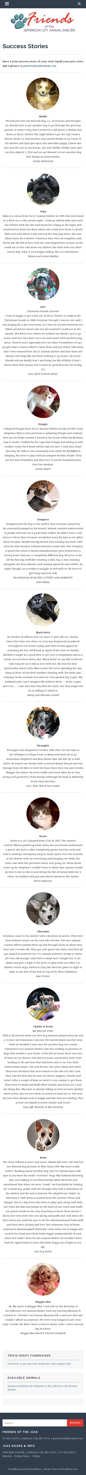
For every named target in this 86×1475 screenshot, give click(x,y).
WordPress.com (69, 1469)
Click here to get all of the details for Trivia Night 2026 (39, 1363)
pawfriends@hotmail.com (39, 65)
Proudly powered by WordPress (24, 1469)
